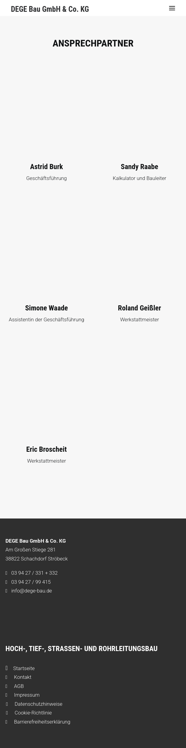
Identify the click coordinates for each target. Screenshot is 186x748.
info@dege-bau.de (31, 591)
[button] (172, 8)
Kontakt (18, 677)
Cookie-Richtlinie (29, 713)
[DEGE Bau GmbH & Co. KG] (50, 7)
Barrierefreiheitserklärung (37, 722)
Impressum (22, 695)
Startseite (20, 668)
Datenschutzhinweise (34, 704)
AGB (14, 686)
